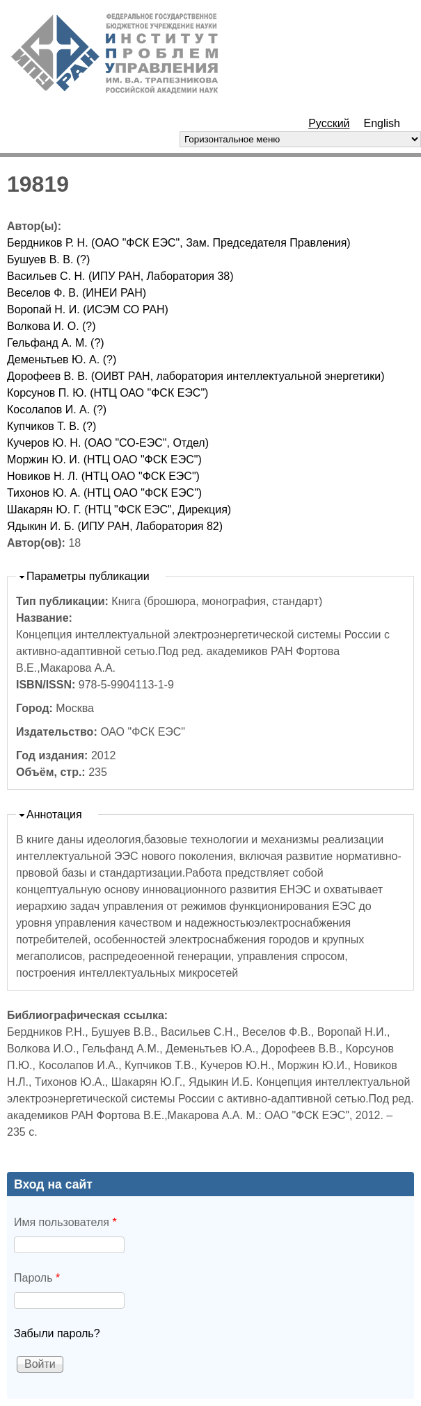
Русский (328, 123)
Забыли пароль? (57, 1333)
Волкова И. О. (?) (51, 326)
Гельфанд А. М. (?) (55, 343)
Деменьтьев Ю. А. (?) (61, 359)
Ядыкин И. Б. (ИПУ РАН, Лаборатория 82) (115, 526)
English (382, 123)
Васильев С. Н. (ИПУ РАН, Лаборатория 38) (120, 276)
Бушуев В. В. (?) (48, 259)
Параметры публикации (88, 576)
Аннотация (54, 814)
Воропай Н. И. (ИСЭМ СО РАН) (87, 309)
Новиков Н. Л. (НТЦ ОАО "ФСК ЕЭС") (103, 476)
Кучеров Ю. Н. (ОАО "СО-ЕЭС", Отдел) (108, 443)
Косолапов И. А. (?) (56, 409)
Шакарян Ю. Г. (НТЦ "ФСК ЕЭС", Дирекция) (119, 509)
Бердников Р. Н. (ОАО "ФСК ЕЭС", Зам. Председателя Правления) (179, 243)
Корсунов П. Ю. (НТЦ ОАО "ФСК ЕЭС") (107, 393)
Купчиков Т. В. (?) (51, 426)
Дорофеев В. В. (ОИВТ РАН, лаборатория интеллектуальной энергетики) (196, 376)
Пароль (37, 1278)
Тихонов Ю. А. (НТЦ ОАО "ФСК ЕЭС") (104, 493)
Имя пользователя (65, 1222)
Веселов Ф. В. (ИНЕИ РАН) (76, 293)
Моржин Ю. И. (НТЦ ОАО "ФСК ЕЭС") (104, 459)
